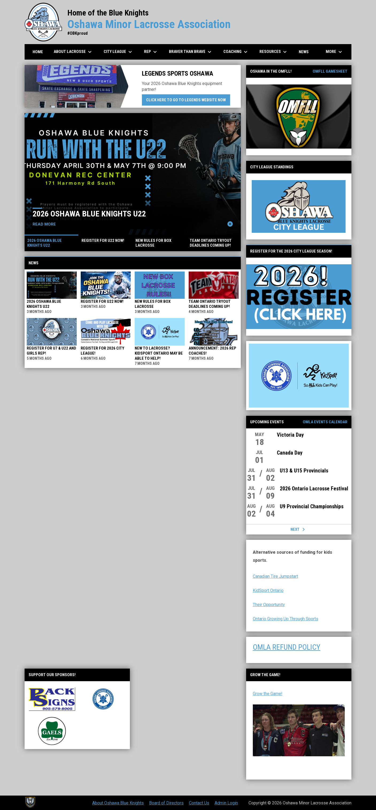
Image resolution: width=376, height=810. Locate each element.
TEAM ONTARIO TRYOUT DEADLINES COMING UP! (210, 304)
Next (298, 529)
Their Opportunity (269, 604)
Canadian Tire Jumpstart (275, 576)
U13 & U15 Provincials (304, 470)
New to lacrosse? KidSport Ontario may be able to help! (159, 353)
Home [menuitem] (38, 51)
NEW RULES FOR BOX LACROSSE (152, 304)
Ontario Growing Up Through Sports (285, 618)
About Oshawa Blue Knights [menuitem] (118, 802)
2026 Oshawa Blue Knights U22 (89, 213)
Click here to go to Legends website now (188, 99)
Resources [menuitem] (273, 52)
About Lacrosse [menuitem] (73, 52)
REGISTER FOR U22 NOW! (102, 301)
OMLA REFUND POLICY (286, 647)
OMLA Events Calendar (325, 422)
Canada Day (290, 452)
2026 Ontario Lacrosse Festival (314, 488)
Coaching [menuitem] (236, 52)
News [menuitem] (304, 51)
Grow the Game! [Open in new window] (267, 693)
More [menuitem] (334, 52)
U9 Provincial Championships (311, 506)
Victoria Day (290, 434)
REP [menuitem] (151, 52)
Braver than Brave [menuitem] (191, 52)
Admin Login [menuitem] (226, 802)
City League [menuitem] (118, 52)
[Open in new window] (298, 116)
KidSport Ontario (268, 590)
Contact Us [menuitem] (199, 802)
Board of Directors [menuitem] (166, 802)
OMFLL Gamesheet (330, 71)
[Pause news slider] (230, 224)
